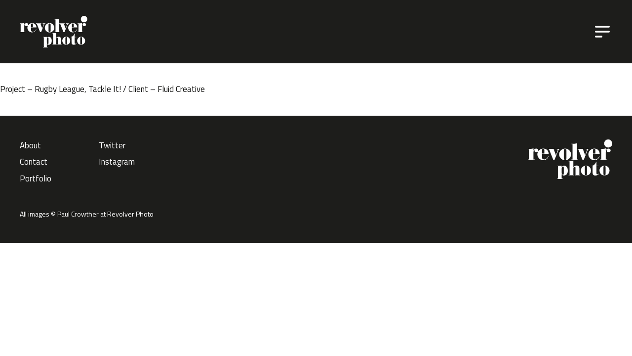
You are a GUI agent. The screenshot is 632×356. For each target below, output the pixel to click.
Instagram (117, 161)
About (30, 145)
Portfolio (35, 178)
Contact (33, 161)
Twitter (112, 145)
